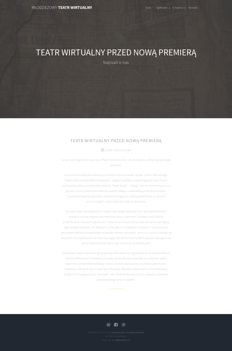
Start (148, 7)
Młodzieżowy (62, 7)
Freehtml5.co (122, 340)
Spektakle (161, 7)
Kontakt (193, 7)
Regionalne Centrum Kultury (128, 332)
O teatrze (178, 7)
